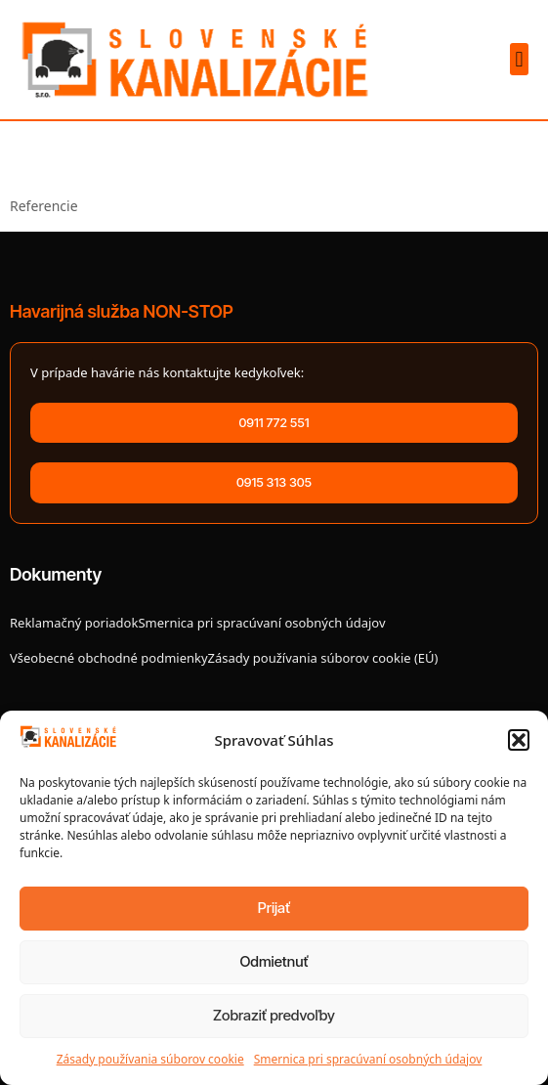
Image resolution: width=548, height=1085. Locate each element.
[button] (518, 740)
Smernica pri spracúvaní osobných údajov (368, 1059)
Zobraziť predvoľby (274, 1015)
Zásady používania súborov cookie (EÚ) (323, 658)
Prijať (274, 907)
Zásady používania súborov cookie (150, 1059)
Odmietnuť (273, 961)
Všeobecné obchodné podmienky (109, 658)
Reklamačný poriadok (74, 622)
